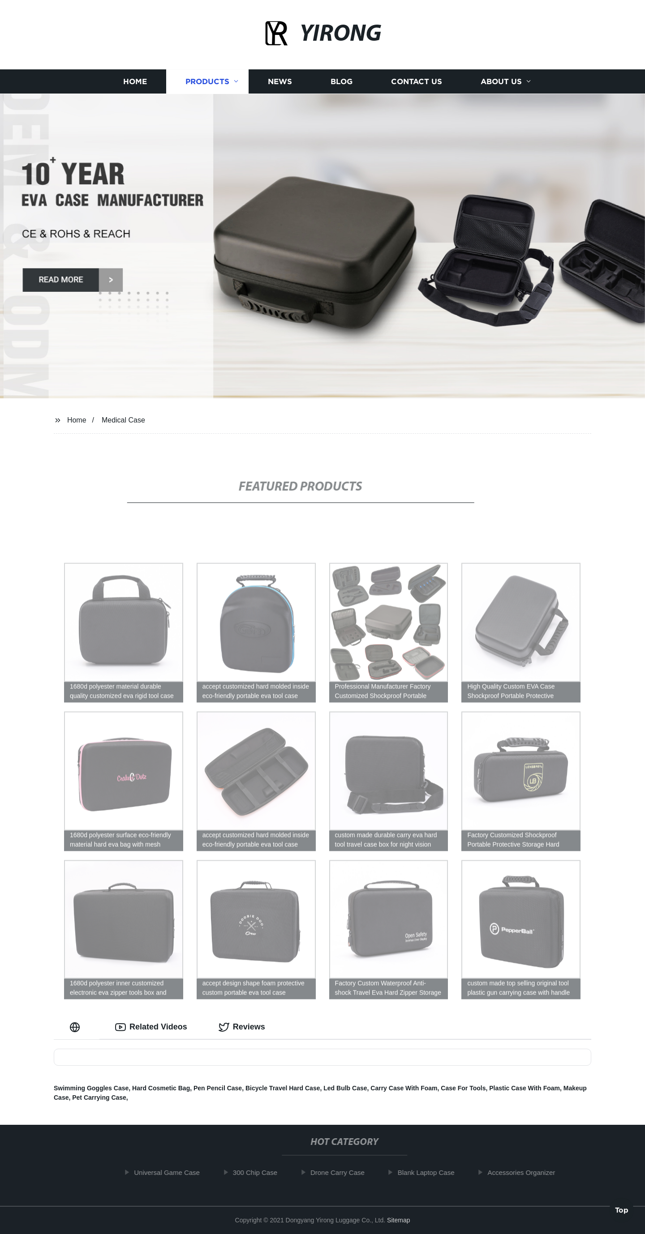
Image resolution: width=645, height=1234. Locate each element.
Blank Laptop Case (432, 1172)
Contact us (416, 81)
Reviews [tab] (242, 1027)
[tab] (76, 1027)
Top (621, 1210)
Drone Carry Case (344, 1172)
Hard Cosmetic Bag (161, 1088)
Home (135, 81)
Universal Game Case (173, 1172)
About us (501, 81)
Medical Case (123, 420)
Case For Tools (463, 1088)
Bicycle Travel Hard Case (282, 1088)
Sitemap (398, 1220)
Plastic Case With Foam (524, 1088)
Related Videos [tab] (151, 1027)
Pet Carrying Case (99, 1097)
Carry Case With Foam (403, 1088)
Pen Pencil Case (218, 1088)
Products (207, 81)
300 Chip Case (261, 1172)
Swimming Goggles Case (91, 1088)
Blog (342, 81)
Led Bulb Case (345, 1088)
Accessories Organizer (527, 1172)
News (280, 81)
